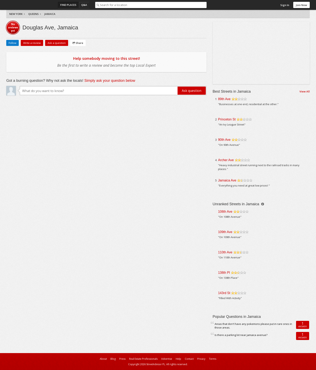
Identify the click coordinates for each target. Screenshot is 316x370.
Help (178, 359)
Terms (212, 359)
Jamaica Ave (227, 180)
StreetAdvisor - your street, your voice (22, 5)
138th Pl (224, 272)
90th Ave (224, 139)
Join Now (301, 5)
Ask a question (57, 43)
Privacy (201, 359)
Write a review (32, 43)
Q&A (84, 5)
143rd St (224, 293)
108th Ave (225, 211)
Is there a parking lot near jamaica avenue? (241, 335)
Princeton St (227, 119)
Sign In (284, 5)
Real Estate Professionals (143, 359)
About (103, 359)
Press (122, 359)
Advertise (166, 359)
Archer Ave (226, 160)
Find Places (68, 5)
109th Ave (225, 232)
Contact (189, 359)
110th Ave (225, 252)
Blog (113, 359)
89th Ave (224, 99)
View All (304, 91)
